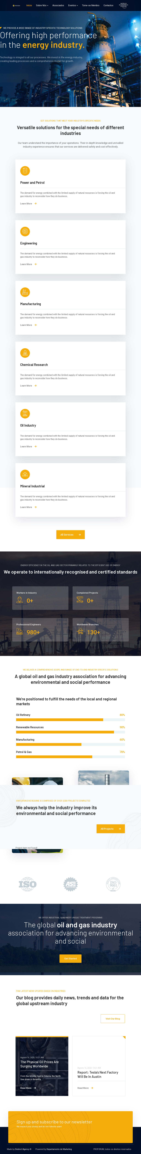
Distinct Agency (22, 1149)
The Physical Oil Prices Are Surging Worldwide (39, 1064)
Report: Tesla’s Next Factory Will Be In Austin (98, 1074)
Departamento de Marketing (59, 1149)
